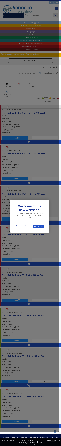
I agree (32, 442)
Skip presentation (20, 232)
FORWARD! (40, 233)
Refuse (40, 442)
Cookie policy (30, 444)
